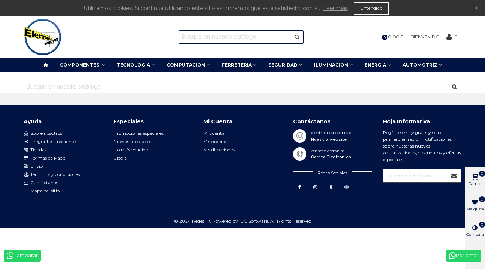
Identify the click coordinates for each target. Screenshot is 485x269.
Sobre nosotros (43, 133)
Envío (33, 166)
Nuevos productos (132, 141)
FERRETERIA (237, 65)
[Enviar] (297, 37)
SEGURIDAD (283, 65)
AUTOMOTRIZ (420, 65)
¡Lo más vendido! (131, 149)
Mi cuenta (214, 133)
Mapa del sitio (45, 191)
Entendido (371, 8)
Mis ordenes (215, 141)
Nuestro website (329, 139)
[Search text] (235, 37)
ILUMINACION (331, 65)
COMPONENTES (80, 65)
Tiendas (35, 149)
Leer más (335, 8)
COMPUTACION (186, 65)
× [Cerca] (476, 8)
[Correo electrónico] (415, 175)
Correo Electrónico (331, 157)
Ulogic (120, 158)
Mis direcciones (219, 149)
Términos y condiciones (52, 174)
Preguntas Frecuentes (50, 141)
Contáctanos (41, 182)
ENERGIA (375, 65)
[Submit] (454, 175)
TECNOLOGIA (133, 65)
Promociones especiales (138, 133)
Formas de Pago (44, 158)
